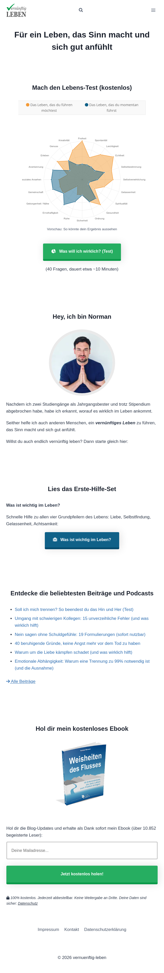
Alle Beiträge (20, 681)
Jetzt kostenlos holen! (82, 874)
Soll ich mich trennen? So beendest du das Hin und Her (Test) (74, 609)
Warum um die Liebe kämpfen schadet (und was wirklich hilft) (73, 652)
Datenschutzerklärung (105, 929)
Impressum (48, 929)
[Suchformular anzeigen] (81, 10)
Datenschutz (28, 903)
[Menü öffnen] (153, 10)
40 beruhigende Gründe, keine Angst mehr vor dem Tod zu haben (77, 643)
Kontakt (71, 929)
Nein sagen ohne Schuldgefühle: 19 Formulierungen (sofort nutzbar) (80, 634)
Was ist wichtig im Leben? (82, 539)
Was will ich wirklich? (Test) (82, 251)
